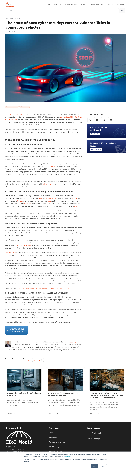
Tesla (40, 198)
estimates (38, 233)
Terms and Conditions (57, 442)
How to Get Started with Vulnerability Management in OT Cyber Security (43, 288)
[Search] (62, 10)
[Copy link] (45, 360)
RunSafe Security (70, 342)
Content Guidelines (56, 452)
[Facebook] (96, 119)
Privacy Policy (67, 456)
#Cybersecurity (24, 106)
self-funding (47, 184)
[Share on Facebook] (28, 360)
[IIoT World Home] (25, 437)
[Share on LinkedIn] (39, 360)
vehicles (75, 198)
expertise (27, 204)
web (75, 206)
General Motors (51, 198)
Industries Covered (71, 4)
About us (110, 4)
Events (83, 4)
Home (48, 4)
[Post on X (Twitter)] (34, 360)
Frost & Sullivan (10, 253)
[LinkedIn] (103, 119)
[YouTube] (110, 119)
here (20, 135)
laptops (20, 201)
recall (53, 166)
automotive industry (17, 114)
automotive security (24, 245)
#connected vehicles (12, 106)
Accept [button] (94, 466)
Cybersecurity (15, 18)
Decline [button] (103, 466)
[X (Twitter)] (89, 119)
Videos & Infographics (96, 4)
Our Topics (57, 4)
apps (49, 201)
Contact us (120, 4)
